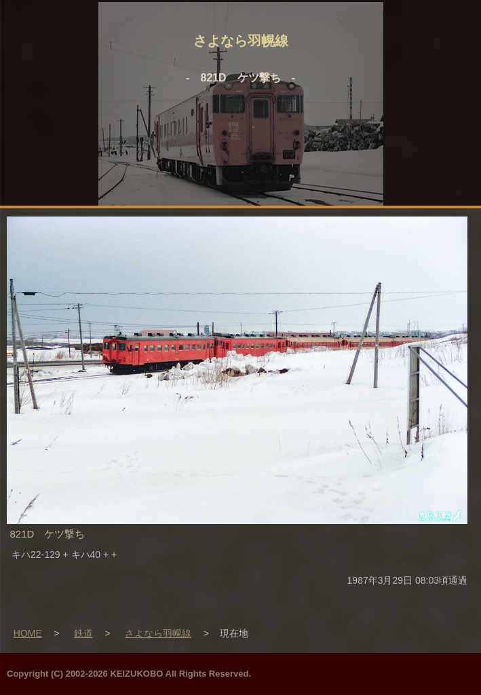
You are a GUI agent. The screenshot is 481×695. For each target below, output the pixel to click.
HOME (28, 633)
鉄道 (83, 633)
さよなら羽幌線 (158, 633)
